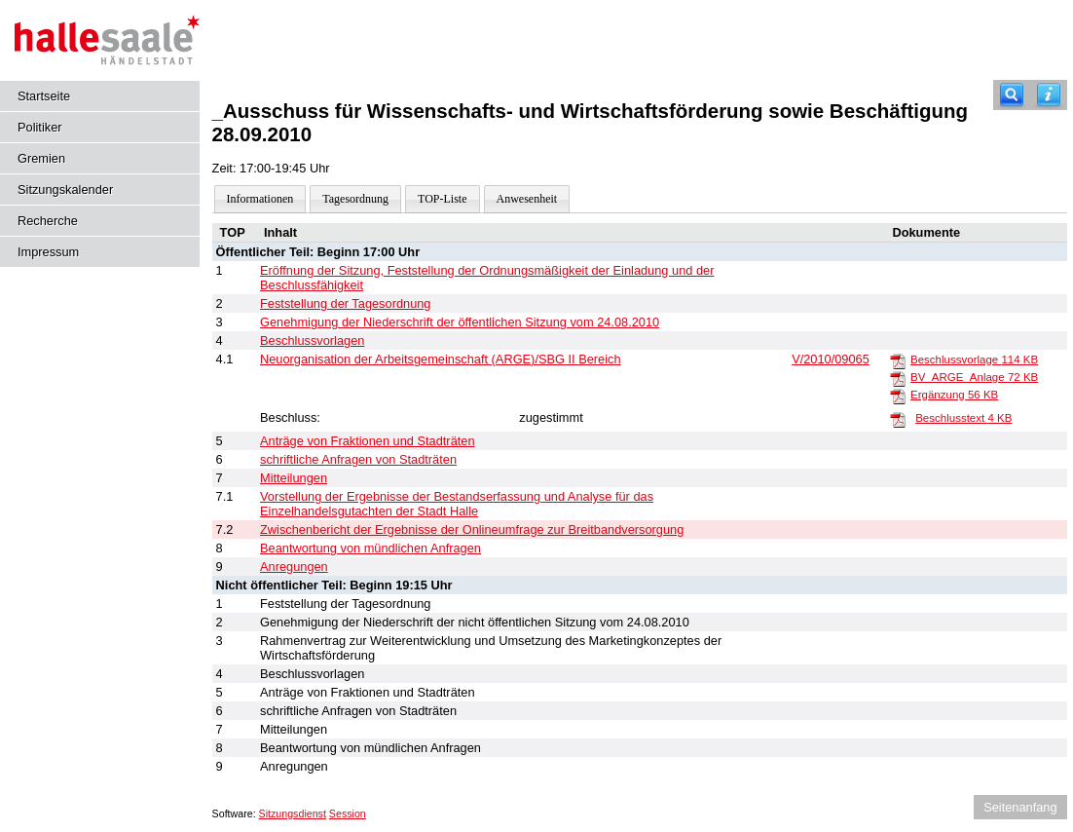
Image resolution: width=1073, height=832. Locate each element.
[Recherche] (1011, 95)
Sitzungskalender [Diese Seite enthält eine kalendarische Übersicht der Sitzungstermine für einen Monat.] (65, 189)
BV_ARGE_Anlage (974, 377)
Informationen (260, 199)
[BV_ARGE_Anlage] (898, 378)
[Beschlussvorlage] (898, 360)
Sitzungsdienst (292, 813)
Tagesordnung (355, 199)
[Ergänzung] (898, 395)
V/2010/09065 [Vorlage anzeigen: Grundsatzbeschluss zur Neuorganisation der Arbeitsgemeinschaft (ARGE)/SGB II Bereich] (831, 359)
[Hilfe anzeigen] (1048, 95)
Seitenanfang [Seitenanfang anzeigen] (1019, 807)
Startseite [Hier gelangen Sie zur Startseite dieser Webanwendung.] (44, 96)
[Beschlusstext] (898, 419)
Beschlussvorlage (974, 359)
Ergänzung (954, 394)
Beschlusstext (963, 418)
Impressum (48, 252)
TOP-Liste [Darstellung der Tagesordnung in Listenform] (442, 199)
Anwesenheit (527, 199)
